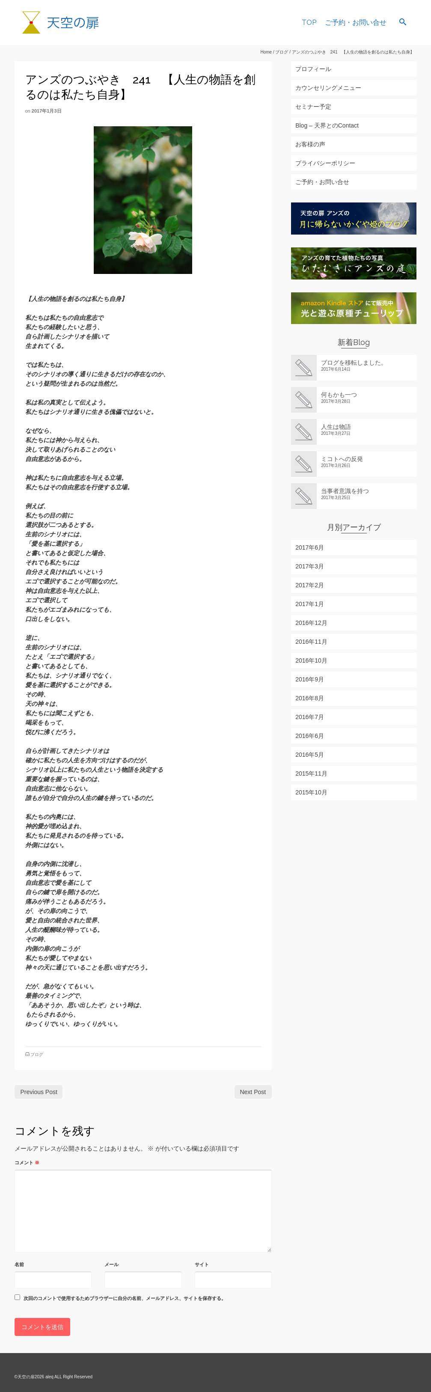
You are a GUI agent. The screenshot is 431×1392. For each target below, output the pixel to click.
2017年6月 (309, 547)
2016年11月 (311, 641)
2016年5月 (309, 754)
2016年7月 (309, 717)
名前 (19, 1264)
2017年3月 (309, 566)
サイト (202, 1264)
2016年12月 (311, 622)
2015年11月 (311, 773)
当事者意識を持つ (345, 491)
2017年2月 (309, 585)
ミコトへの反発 (342, 458)
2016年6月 (309, 735)
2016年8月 (309, 698)
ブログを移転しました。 (354, 362)
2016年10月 (311, 660)
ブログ (36, 1054)
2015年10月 (311, 792)
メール (111, 1264)
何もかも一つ (339, 394)
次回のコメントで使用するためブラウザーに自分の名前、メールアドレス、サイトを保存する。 (125, 1298)
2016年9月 (309, 679)
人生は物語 (336, 426)
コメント (27, 1162)
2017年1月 (309, 604)
